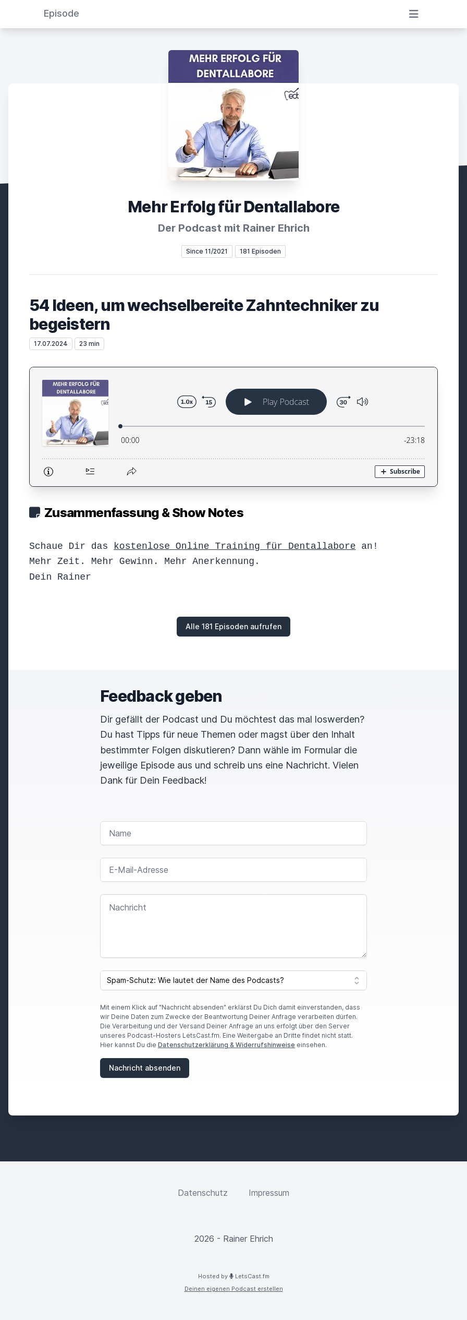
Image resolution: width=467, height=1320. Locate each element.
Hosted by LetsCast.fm (233, 1276)
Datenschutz (203, 1192)
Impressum (269, 1192)
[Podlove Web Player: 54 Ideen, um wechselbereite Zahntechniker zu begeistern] (233, 426)
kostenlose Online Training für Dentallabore (234, 546)
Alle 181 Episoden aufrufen (233, 626)
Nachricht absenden (144, 1067)
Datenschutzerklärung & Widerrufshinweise (226, 1045)
